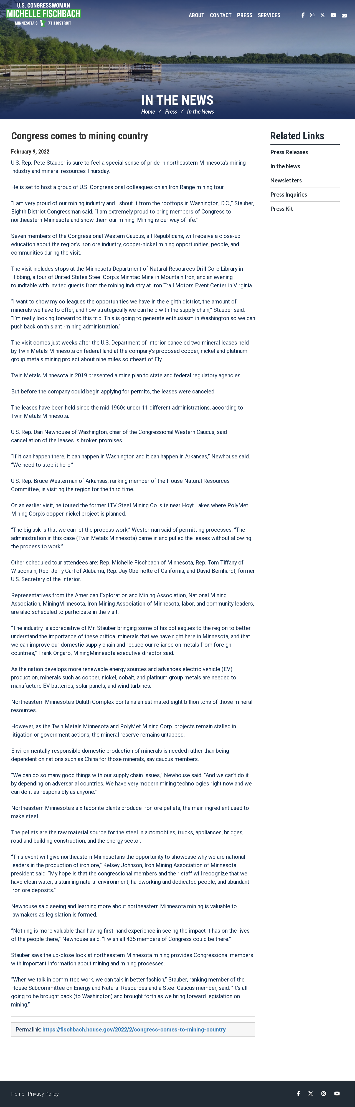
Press (171, 111)
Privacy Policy (43, 1094)
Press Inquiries (288, 194)
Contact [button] (221, 15)
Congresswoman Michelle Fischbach (51, 15)
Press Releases (289, 152)
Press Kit (281, 208)
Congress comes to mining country (79, 136)
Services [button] (269, 15)
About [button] (196, 15)
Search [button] (288, 15)
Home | (19, 1094)
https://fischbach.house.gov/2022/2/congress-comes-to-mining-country (134, 1029)
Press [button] (244, 15)
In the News (177, 100)
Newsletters (286, 180)
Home (148, 111)
